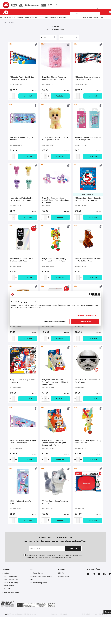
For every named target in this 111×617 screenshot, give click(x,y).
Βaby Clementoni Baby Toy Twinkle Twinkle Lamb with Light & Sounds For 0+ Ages (55, 382)
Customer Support (36, 573)
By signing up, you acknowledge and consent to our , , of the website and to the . (55, 556)
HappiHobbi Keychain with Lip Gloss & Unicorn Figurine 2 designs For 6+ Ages (55, 200)
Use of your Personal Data (62, 557)
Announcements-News (11, 592)
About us (6, 573)
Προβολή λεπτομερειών (87, 315)
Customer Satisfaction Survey (41, 576)
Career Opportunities (10, 579)
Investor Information (10, 576)
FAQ (31, 579)
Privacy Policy (78, 555)
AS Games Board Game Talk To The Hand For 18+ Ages (21, 259)
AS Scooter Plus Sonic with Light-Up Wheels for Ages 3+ (22, 78)
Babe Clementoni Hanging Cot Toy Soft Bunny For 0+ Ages (88, 441)
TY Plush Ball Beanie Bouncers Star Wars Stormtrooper (88, 381)
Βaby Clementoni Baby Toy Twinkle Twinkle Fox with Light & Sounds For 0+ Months (54, 442)
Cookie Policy (30, 557)
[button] (36, 45)
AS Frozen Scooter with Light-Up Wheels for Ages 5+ (22, 138)
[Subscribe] (73, 548)
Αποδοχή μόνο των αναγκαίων (55, 321)
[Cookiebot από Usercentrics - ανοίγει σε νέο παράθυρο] (91, 294)
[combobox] (85, 14)
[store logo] (12, 12)
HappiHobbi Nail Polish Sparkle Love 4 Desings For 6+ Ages (21, 199)
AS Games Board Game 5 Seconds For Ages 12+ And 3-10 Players (88, 199)
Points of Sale (7, 589)
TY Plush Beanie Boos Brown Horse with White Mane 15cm (88, 259)
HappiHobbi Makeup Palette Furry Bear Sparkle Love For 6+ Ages (54, 78)
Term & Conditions (67, 555)
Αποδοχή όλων (85, 321)
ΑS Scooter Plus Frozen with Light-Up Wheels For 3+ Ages (23, 441)
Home (5, 22)
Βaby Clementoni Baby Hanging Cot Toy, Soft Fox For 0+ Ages (54, 259)
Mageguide (64, 614)
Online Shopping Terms (38, 583)
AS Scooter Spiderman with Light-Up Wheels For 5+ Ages (87, 78)
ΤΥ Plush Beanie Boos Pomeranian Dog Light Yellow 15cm (55, 138)
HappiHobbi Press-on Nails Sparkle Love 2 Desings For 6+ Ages (88, 138)
